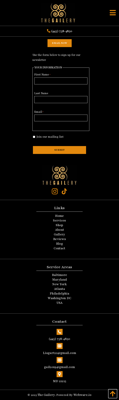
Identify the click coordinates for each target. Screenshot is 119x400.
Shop (59, 225)
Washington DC (59, 298)
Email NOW (59, 43)
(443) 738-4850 (59, 31)
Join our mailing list (48, 137)
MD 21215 (59, 376)
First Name (42, 74)
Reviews (59, 239)
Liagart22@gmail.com (59, 348)
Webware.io (82, 395)
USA (59, 303)
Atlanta (59, 289)
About (59, 230)
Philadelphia (59, 293)
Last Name (41, 93)
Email (38, 112)
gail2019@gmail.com (59, 362)
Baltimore (59, 275)
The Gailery (46, 395)
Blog (59, 244)
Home (59, 216)
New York (59, 284)
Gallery (59, 234)
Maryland (59, 279)
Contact (59, 248)
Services (59, 220)
